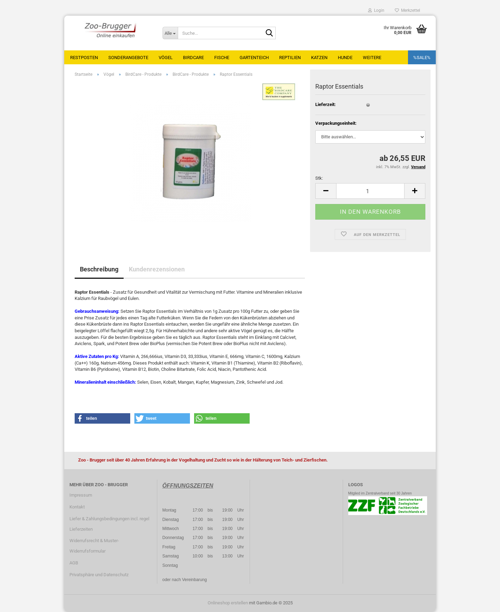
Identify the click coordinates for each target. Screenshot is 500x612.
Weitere (372, 57)
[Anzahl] (370, 191)
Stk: (319, 178)
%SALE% (422, 57)
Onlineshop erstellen (228, 602)
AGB (73, 562)
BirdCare (193, 57)
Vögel (166, 57)
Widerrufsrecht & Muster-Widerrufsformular (94, 546)
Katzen (319, 57)
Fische (221, 57)
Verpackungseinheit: (336, 123)
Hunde (345, 57)
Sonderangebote (128, 57)
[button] (325, 191)
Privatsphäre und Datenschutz (98, 574)
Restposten (84, 57)
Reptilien (290, 57)
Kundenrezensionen (157, 269)
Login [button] (376, 10)
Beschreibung (99, 269)
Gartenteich (254, 57)
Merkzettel (407, 10)
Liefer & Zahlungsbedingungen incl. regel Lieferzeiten (109, 524)
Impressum (80, 495)
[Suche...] (170, 33)
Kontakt (77, 506)
